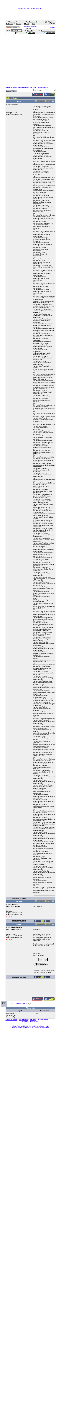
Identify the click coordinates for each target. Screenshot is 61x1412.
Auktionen (30, 22)
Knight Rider (23, 87)
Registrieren (49, 33)
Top (32, 24)
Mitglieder (50, 22)
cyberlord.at (45, 1027)
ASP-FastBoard (24, 1027)
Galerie (17, 24)
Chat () (29, 31)
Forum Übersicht (11, 87)
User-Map (30, 33)
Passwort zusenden (47, 31)
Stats (52, 23)
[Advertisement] (30, 59)
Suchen (11, 22)
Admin (52, 27)
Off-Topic (33, 87)
